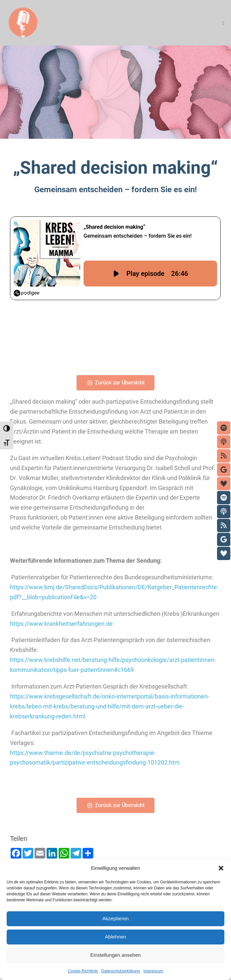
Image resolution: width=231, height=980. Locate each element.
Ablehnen (115, 936)
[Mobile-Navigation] (223, 23)
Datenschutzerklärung (120, 971)
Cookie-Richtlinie (83, 971)
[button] (221, 868)
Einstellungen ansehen (115, 955)
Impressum (153, 971)
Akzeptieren (115, 918)
